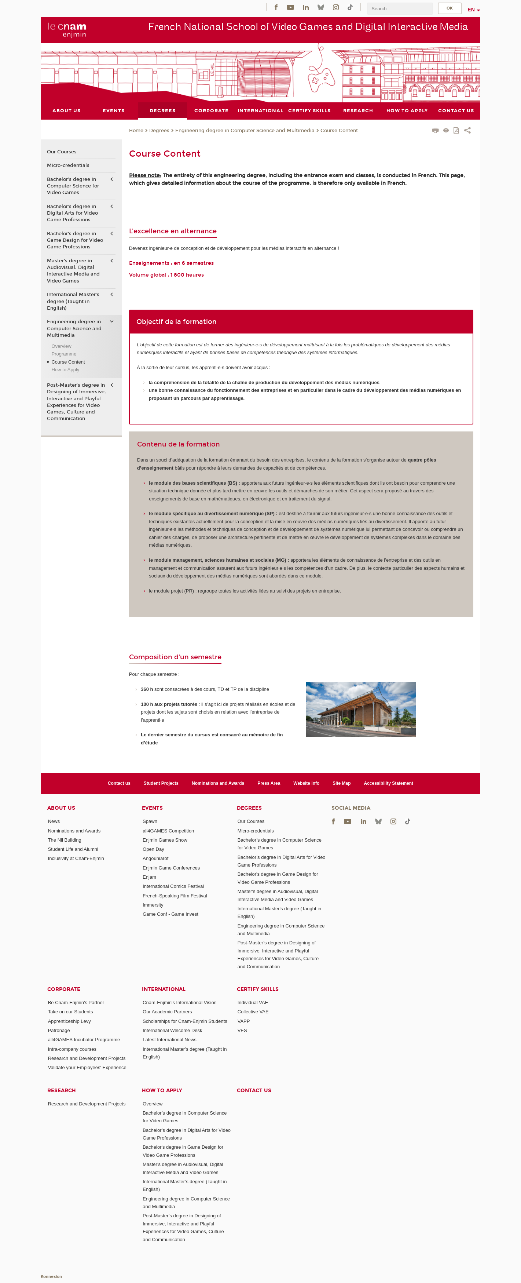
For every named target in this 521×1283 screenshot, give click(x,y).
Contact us (119, 783)
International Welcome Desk (172, 1030)
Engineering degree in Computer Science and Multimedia (245, 131)
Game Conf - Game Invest (170, 914)
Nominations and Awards (218, 783)
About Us (61, 808)
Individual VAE (253, 1002)
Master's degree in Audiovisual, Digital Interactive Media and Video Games (73, 271)
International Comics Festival (173, 886)
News (54, 821)
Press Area (268, 783)
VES (242, 1030)
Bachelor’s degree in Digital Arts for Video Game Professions (72, 213)
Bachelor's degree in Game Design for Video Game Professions (75, 240)
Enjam (149, 877)
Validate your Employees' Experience (87, 1067)
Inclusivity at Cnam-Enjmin (76, 858)
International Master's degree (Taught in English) (73, 301)
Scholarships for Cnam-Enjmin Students (185, 1021)
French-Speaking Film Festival (175, 896)
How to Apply (65, 369)
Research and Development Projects (87, 1058)
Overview (61, 346)
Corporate (63, 989)
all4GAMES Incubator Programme (84, 1039)
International (164, 989)
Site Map (342, 783)
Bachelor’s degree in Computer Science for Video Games (73, 186)
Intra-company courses (72, 1049)
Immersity (153, 905)
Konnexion (51, 1276)
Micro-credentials (68, 165)
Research (61, 1090)
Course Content (339, 131)
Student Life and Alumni (73, 849)
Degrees (159, 131)
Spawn (150, 821)
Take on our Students (70, 1011)
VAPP (244, 1021)
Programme (63, 354)
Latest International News (170, 1039)
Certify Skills (258, 989)
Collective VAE (253, 1011)
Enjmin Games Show (165, 840)
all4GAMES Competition (168, 831)
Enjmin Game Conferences (171, 868)
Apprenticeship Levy (69, 1021)
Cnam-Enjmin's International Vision (180, 1002)
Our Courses (62, 152)
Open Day (153, 849)
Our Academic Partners (167, 1011)
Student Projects (161, 783)
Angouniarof (155, 858)
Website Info (306, 783)
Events (152, 808)
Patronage (59, 1030)
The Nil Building (64, 840)
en (471, 9)
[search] (400, 9)
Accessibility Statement (389, 783)
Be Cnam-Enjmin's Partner (76, 1002)
